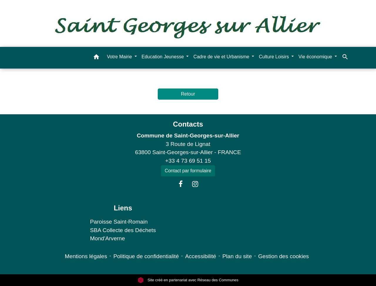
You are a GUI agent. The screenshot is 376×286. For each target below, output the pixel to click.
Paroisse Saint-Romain (119, 222)
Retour (188, 93)
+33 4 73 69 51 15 (188, 161)
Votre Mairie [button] (120, 56)
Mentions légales (86, 256)
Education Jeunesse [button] (163, 56)
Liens (123, 208)
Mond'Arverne (107, 238)
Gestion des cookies (283, 256)
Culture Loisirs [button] (274, 56)
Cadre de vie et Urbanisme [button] (222, 56)
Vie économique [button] (315, 56)
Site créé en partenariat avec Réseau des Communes (188, 280)
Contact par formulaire (188, 170)
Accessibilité (200, 256)
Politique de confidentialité (146, 256)
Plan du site (237, 256)
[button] (96, 58)
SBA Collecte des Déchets (123, 230)
